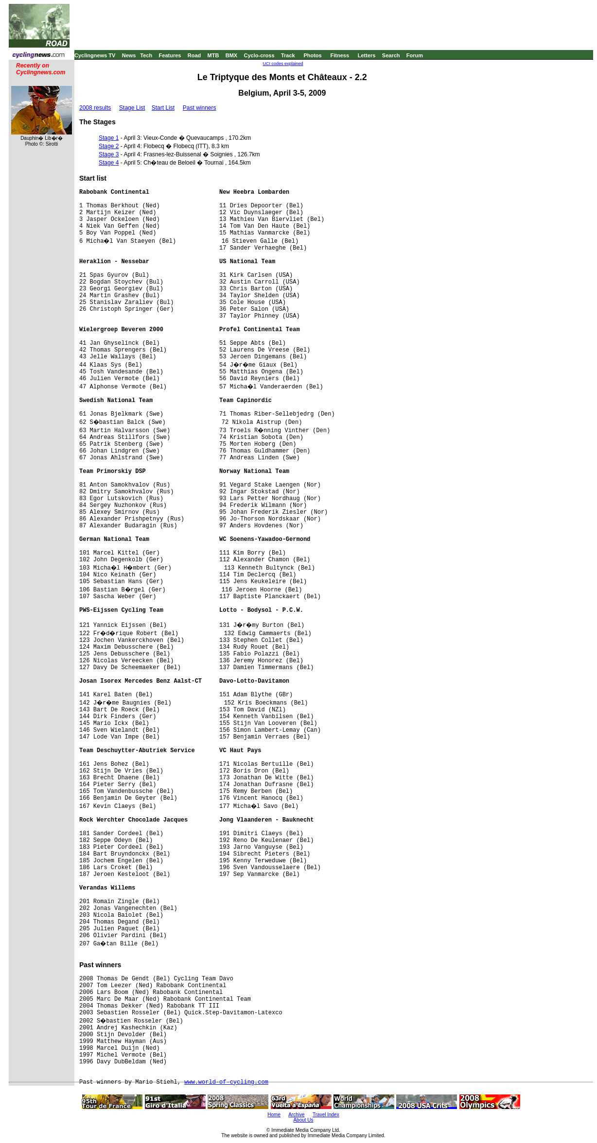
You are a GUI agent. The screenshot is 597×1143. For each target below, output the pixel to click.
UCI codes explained (283, 63)
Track (288, 55)
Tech (146, 55)
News (129, 55)
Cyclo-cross (259, 55)
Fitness (339, 55)
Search (391, 55)
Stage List (132, 107)
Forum (414, 55)
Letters (367, 55)
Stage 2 (109, 146)
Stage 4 (109, 162)
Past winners (199, 107)
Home (274, 1114)
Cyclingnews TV (94, 55)
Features (170, 55)
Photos (312, 55)
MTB (213, 55)
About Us (303, 1120)
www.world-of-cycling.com (226, 1082)
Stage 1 (109, 137)
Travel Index (326, 1114)
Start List (163, 107)
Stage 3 (109, 154)
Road (194, 55)
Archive (296, 1114)
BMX (231, 55)
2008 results (95, 107)
